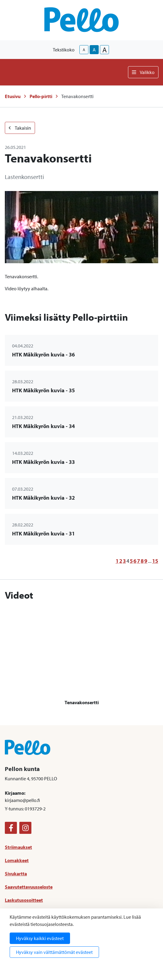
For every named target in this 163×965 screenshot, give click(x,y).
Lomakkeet (17, 860)
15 (155, 560)
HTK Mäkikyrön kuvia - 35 (43, 390)
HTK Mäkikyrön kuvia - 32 (43, 497)
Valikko (143, 72)
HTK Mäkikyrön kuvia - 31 (43, 533)
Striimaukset (18, 847)
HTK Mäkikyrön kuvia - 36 (43, 354)
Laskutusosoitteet (24, 900)
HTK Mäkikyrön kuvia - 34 (43, 426)
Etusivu (13, 96)
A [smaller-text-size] (84, 49)
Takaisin (20, 128)
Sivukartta (16, 874)
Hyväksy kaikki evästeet (40, 938)
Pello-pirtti (41, 96)
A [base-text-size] (94, 50)
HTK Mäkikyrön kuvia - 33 (43, 461)
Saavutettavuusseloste (29, 887)
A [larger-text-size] (104, 49)
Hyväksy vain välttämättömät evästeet (54, 952)
